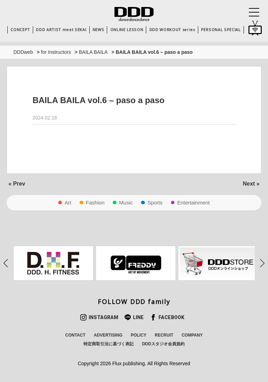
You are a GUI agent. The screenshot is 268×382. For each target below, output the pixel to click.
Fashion (95, 203)
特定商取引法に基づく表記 (108, 343)
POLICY (139, 335)
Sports (154, 203)
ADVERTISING (108, 335)
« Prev (16, 184)
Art (68, 203)
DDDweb (23, 52)
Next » (251, 184)
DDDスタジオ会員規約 (163, 343)
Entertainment (193, 203)
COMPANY (191, 335)
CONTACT (75, 335)
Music (126, 203)
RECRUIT (164, 335)
